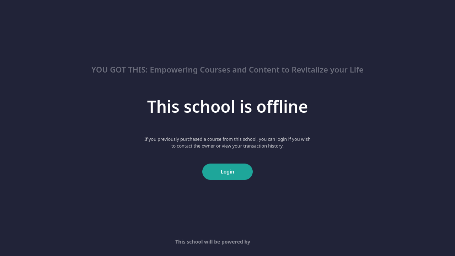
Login (227, 171)
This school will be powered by (227, 241)
